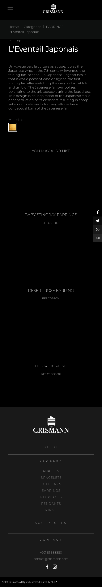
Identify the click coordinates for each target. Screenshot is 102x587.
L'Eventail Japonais (23, 32)
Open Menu (10, 10)
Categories (32, 27)
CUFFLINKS (51, 484)
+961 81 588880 (51, 552)
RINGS (51, 510)
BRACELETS (51, 478)
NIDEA (54, 582)
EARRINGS (51, 491)
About (51, 447)
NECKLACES (51, 497)
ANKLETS (51, 471)
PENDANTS (51, 504)
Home (13, 27)
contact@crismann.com (51, 559)
